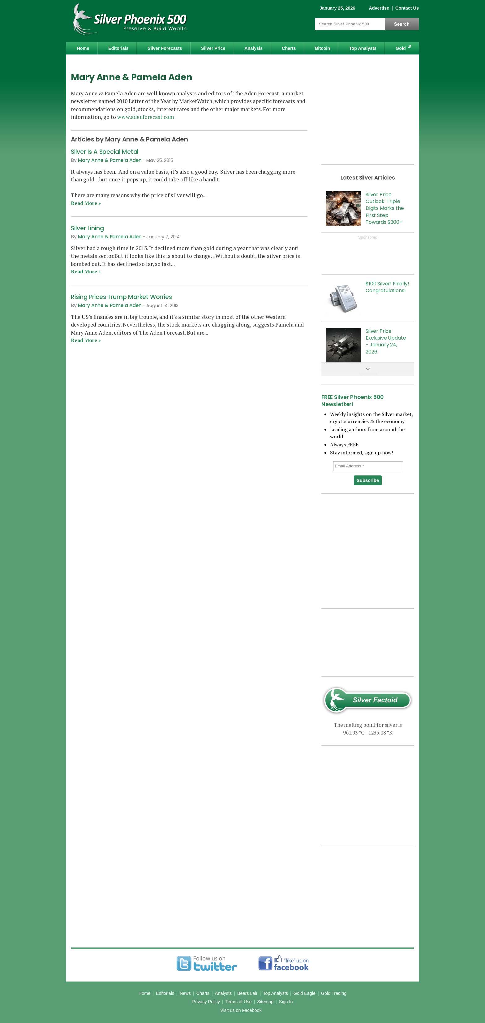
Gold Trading (333, 993)
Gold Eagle (304, 993)
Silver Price (213, 48)
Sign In (286, 1001)
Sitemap (265, 1001)
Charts (289, 48)
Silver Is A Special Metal (105, 152)
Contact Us (407, 8)
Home (83, 48)
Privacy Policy (206, 1001)
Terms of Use (238, 1001)
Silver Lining (87, 228)
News (185, 993)
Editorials (118, 48)
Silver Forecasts (165, 48)
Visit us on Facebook (240, 1010)
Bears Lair (247, 993)
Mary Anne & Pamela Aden (110, 160)
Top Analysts (363, 48)
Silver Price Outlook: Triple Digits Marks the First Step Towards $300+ (385, 208)
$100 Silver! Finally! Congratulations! (387, 287)
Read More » (86, 203)
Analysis (253, 48)
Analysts (223, 993)
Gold (401, 48)
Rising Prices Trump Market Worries (121, 297)
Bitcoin (322, 48)
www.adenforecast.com (145, 116)
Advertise (379, 8)
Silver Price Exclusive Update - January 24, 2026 (386, 341)
